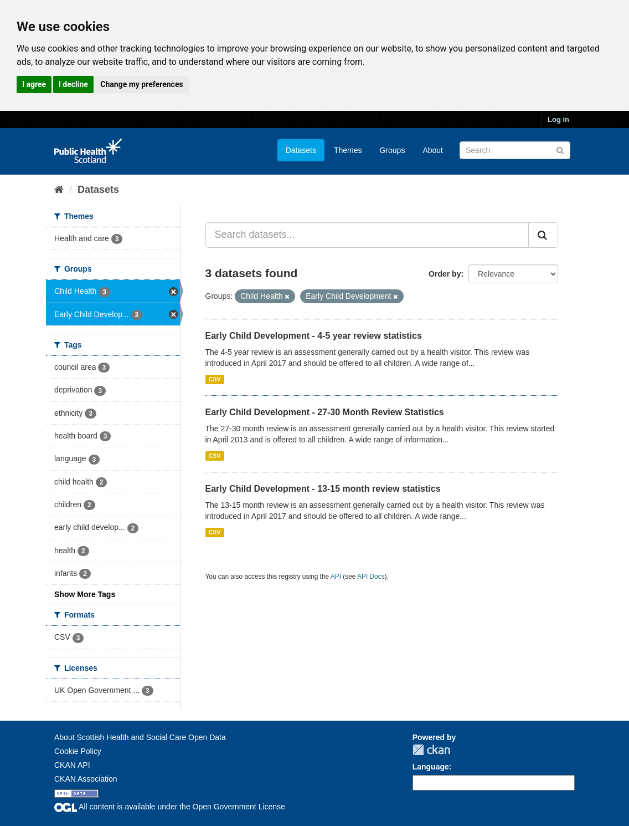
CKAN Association (85, 778)
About (432, 150)
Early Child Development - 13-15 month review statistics (323, 488)
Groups (392, 150)
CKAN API (72, 765)
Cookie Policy (77, 751)
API (336, 576)
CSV (215, 379)
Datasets (301, 150)
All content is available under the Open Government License (169, 806)
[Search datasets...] (367, 235)
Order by (445, 273)
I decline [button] (73, 84)
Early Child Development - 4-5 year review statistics (313, 335)
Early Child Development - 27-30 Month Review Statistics (324, 412)
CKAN (431, 750)
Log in (558, 119)
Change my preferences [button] (141, 84)
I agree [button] (34, 84)
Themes (348, 150)
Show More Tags (84, 594)
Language (431, 766)
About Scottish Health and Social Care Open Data (140, 737)
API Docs (371, 576)
